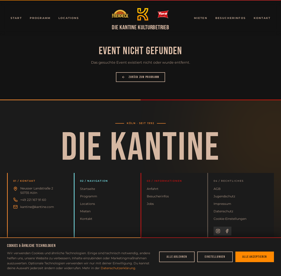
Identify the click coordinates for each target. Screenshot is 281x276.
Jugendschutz (224, 196)
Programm (40, 18)
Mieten (200, 18)
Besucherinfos (230, 18)
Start (16, 18)
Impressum (222, 204)
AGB (217, 189)
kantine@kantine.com (37, 207)
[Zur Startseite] (120, 14)
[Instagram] (218, 231)
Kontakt (262, 18)
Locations (68, 18)
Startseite (87, 189)
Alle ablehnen (177, 257)
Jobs (150, 204)
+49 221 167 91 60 (33, 200)
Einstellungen (215, 257)
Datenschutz (223, 211)
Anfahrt (152, 189)
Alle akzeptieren (254, 257)
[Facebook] (227, 231)
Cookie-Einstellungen (230, 219)
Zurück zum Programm (140, 77)
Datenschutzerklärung (118, 268)
